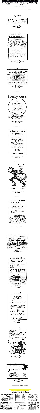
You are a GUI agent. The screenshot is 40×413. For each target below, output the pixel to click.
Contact (25, 6)
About (17, 6)
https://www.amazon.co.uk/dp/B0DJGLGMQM (24, 390)
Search (15, 6)
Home (14, 385)
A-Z (22, 6)
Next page (17, 385)
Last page (21, 385)
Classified (20, 6)
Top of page (26, 385)
